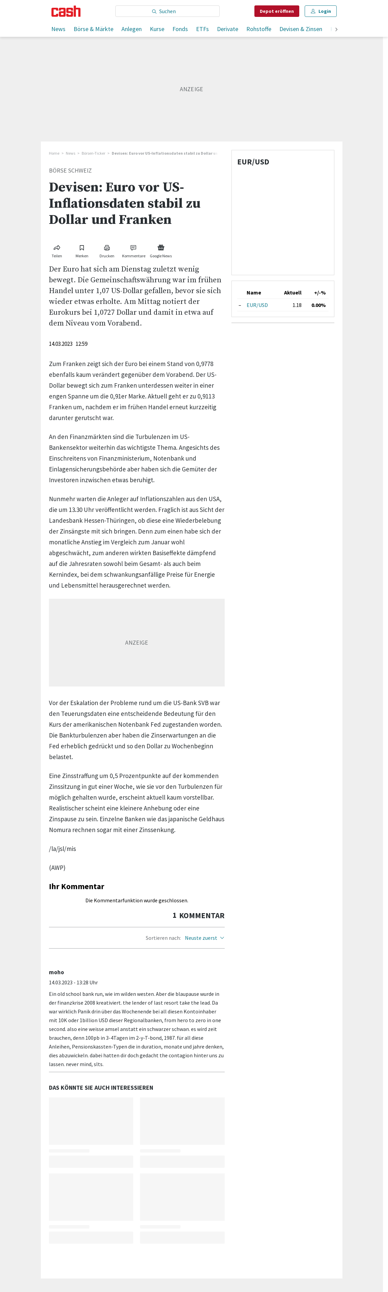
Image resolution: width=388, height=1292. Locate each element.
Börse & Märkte (93, 29)
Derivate (227, 29)
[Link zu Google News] (160, 250)
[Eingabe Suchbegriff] (167, 11)
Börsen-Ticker (93, 153)
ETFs (202, 29)
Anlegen (131, 29)
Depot (277, 11)
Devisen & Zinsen (300, 29)
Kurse (157, 29)
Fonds (180, 29)
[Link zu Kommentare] (133, 250)
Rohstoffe (258, 29)
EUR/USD (257, 305)
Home (54, 153)
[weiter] (336, 30)
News (58, 29)
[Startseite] (66, 11)
